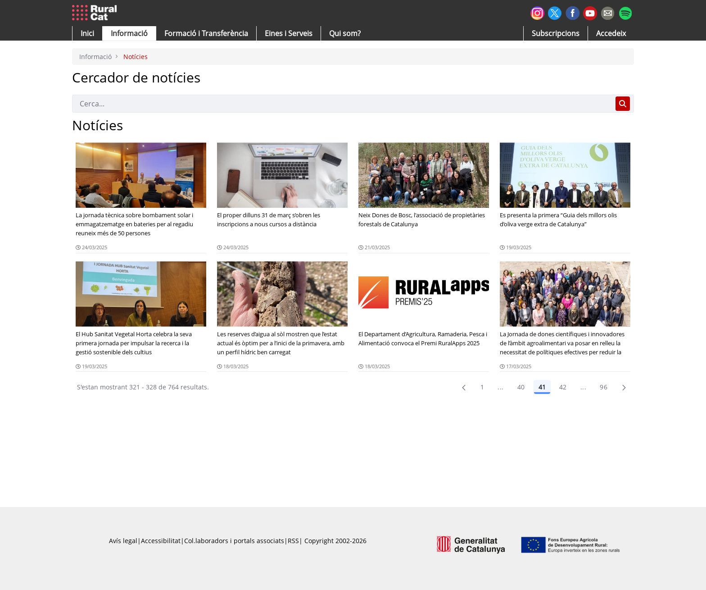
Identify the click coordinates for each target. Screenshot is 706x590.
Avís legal (123, 540)
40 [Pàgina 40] (521, 387)
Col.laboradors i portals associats (234, 540)
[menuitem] (206, 33)
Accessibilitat (161, 540)
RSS (293, 540)
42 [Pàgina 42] (563, 387)
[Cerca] (342, 104)
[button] (87, 33)
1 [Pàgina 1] (482, 387)
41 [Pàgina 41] (542, 387)
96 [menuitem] (603, 387)
